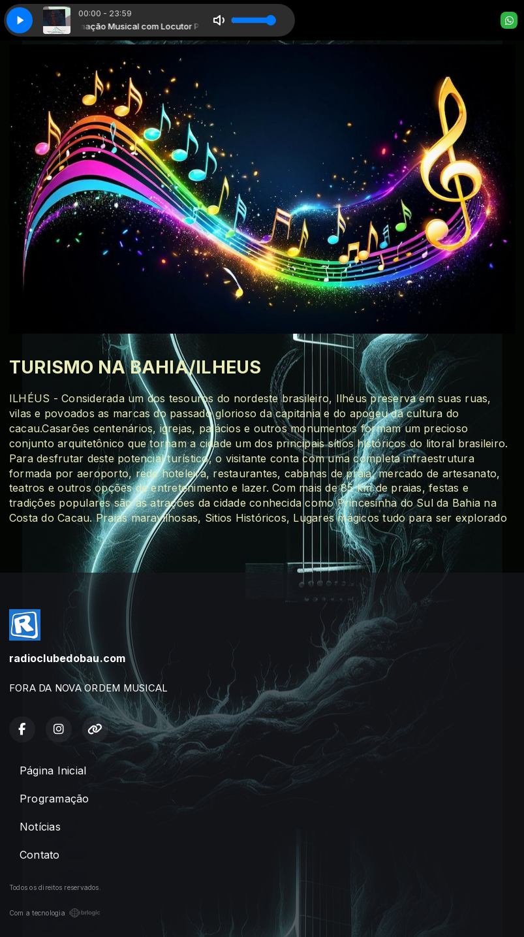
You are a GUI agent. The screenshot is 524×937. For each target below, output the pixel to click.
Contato (40, 854)
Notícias (40, 826)
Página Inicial (53, 770)
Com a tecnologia (54, 912)
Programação (54, 798)
